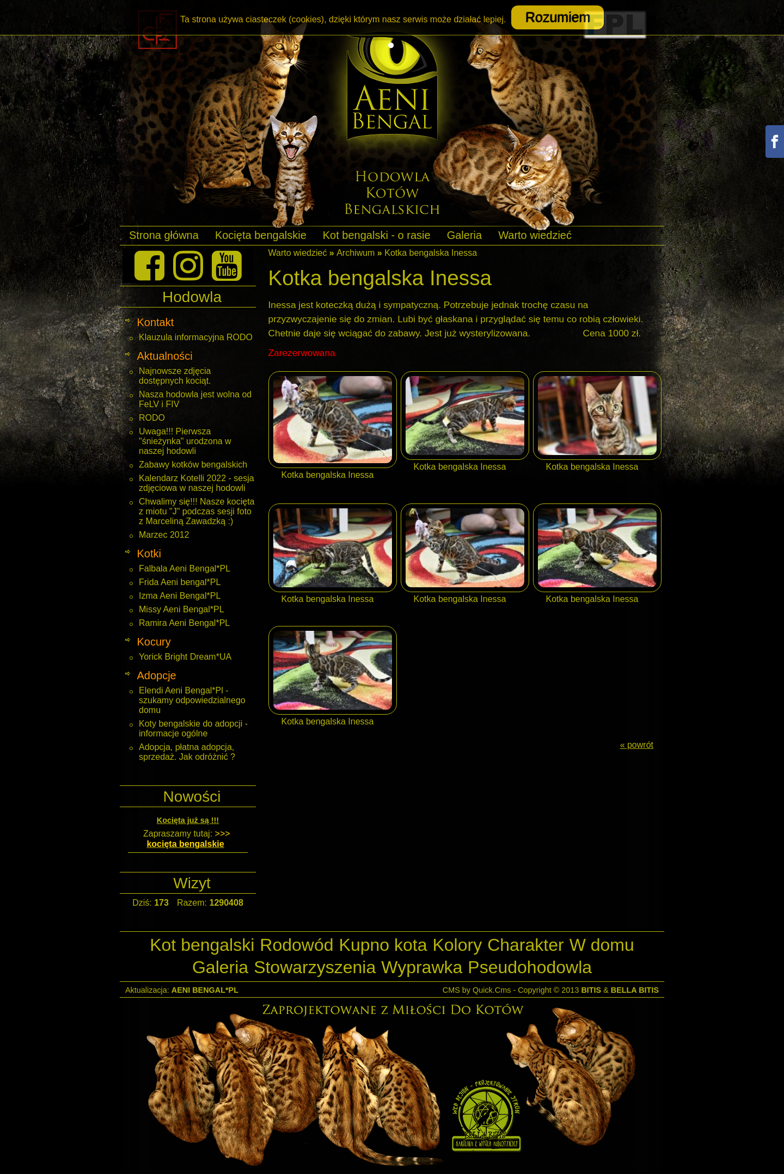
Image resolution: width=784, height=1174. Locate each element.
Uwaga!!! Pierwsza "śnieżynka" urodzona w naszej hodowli (185, 441)
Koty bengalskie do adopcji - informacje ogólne (193, 728)
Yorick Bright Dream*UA (185, 656)
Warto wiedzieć (535, 235)
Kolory (457, 945)
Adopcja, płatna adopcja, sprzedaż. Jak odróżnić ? (187, 751)
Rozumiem (557, 17)
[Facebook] (149, 265)
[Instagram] (188, 265)
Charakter (525, 945)
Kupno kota (383, 945)
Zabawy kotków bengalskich (193, 464)
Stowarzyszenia (315, 967)
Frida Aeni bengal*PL (179, 582)
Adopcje (156, 675)
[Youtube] (227, 265)
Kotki (149, 554)
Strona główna (164, 235)
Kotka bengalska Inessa (430, 252)
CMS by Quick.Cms (477, 990)
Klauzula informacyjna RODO (196, 337)
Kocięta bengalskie (261, 235)
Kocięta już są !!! (188, 820)
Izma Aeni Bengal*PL (179, 595)
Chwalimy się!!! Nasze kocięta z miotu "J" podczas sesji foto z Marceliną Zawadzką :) (197, 511)
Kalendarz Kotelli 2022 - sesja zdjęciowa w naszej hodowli (196, 483)
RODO (152, 417)
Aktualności (164, 356)
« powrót (636, 744)
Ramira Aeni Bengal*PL (184, 623)
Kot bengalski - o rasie (377, 235)
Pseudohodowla (530, 967)
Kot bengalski (202, 945)
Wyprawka (421, 967)
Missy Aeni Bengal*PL (181, 609)
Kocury (153, 642)
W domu (601, 945)
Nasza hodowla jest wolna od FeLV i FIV (195, 399)
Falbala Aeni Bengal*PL (184, 568)
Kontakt (155, 322)
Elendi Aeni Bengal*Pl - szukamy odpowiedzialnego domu (192, 700)
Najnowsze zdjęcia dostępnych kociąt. (175, 375)
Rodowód (296, 945)
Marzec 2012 (164, 534)
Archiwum (355, 252)
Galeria (464, 235)
